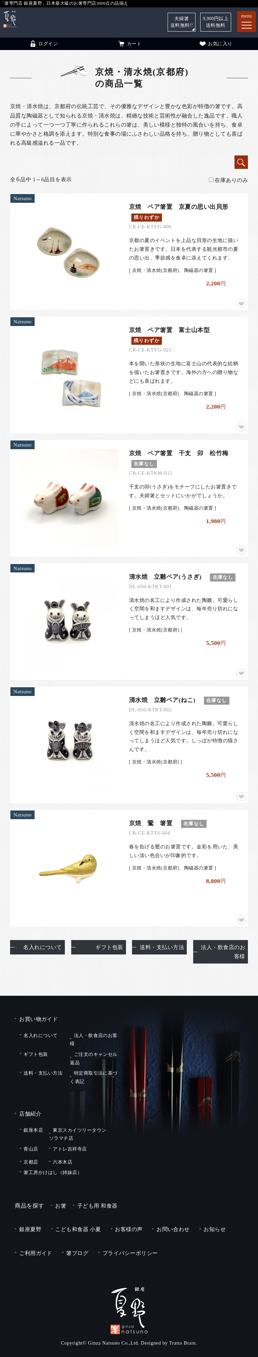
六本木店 (62, 1162)
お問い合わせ (173, 1229)
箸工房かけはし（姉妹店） (53, 1172)
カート (129, 44)
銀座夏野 (30, 1229)
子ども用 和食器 (97, 1206)
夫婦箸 (181, 22)
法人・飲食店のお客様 (223, 951)
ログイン (43, 44)
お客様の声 (128, 1229)
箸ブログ (77, 1253)
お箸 (60, 1206)
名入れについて (42, 947)
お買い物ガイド (38, 1019)
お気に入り (215, 44)
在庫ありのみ (228, 180)
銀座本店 (33, 1130)
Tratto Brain (182, 1343)
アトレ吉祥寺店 (70, 1149)
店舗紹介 (30, 1114)
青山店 (31, 1149)
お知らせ (215, 1229)
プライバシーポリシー (130, 1253)
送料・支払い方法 (162, 947)
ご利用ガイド (35, 1253)
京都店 (31, 1162)
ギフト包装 (109, 947)
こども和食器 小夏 (78, 1229)
